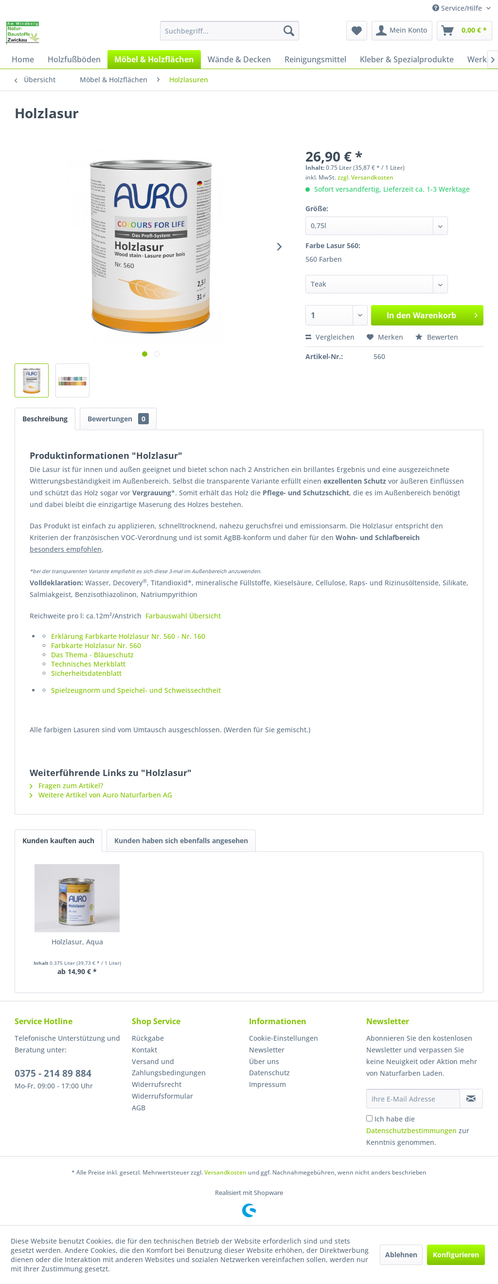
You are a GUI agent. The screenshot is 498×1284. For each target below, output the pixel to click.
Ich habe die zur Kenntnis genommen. (417, 1130)
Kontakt (144, 1049)
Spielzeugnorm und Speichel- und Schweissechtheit (136, 690)
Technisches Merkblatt (88, 664)
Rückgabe (148, 1038)
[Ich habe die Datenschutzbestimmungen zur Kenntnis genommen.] (369, 1118)
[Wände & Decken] (239, 59)
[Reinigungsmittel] (315, 59)
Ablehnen (401, 1254)
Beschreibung (45, 418)
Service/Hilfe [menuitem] (458, 8)
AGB (138, 1107)
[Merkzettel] (356, 30)
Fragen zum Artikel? (66, 785)
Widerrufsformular (162, 1096)
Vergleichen (330, 337)
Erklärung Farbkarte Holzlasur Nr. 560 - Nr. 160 (128, 636)
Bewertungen (118, 418)
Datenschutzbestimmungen (411, 1130)
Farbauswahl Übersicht (183, 615)
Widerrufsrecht (156, 1084)
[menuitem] (230, 30)
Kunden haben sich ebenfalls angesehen (181, 840)
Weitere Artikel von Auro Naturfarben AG (101, 794)
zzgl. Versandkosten (365, 177)
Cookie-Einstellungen (283, 1038)
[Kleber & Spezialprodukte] (407, 59)
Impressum (267, 1084)
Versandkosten (225, 1172)
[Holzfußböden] (74, 59)
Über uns (264, 1061)
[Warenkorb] (464, 30)
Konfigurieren (456, 1254)
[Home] (23, 59)
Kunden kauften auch (58, 840)
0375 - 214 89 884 (53, 1073)
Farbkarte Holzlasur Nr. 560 (96, 645)
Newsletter (267, 1049)
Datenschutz (269, 1072)
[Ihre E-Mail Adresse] (413, 1098)
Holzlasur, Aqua (77, 941)
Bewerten (436, 337)
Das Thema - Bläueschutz (92, 654)
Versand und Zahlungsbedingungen (169, 1067)
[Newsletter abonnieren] (471, 1098)
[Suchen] (289, 30)
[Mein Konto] (402, 30)
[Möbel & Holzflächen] (154, 59)
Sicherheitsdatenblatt (86, 673)
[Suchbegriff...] (230, 30)
